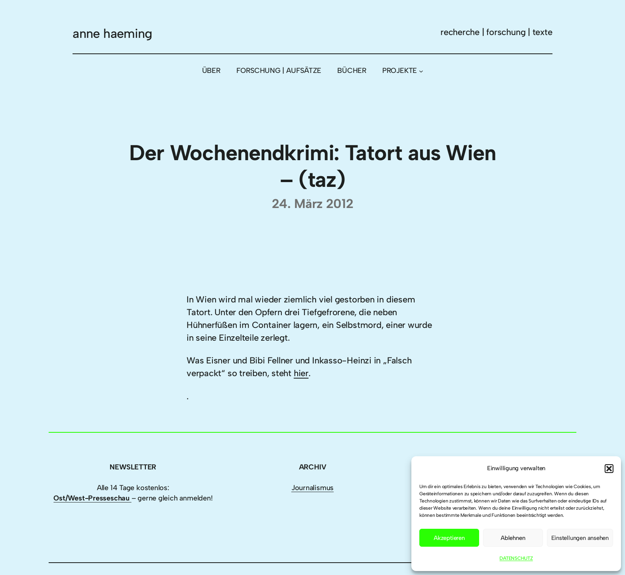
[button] (609, 469)
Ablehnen (513, 538)
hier (301, 373)
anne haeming (112, 33)
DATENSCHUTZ (516, 558)
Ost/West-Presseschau (92, 498)
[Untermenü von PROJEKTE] (421, 71)
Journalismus (312, 487)
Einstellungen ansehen (580, 538)
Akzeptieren (449, 538)
